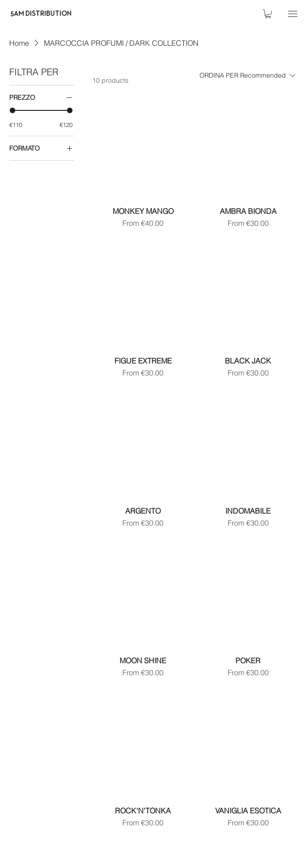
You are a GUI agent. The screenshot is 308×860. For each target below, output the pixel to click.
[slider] (12, 110)
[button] (268, 13)
